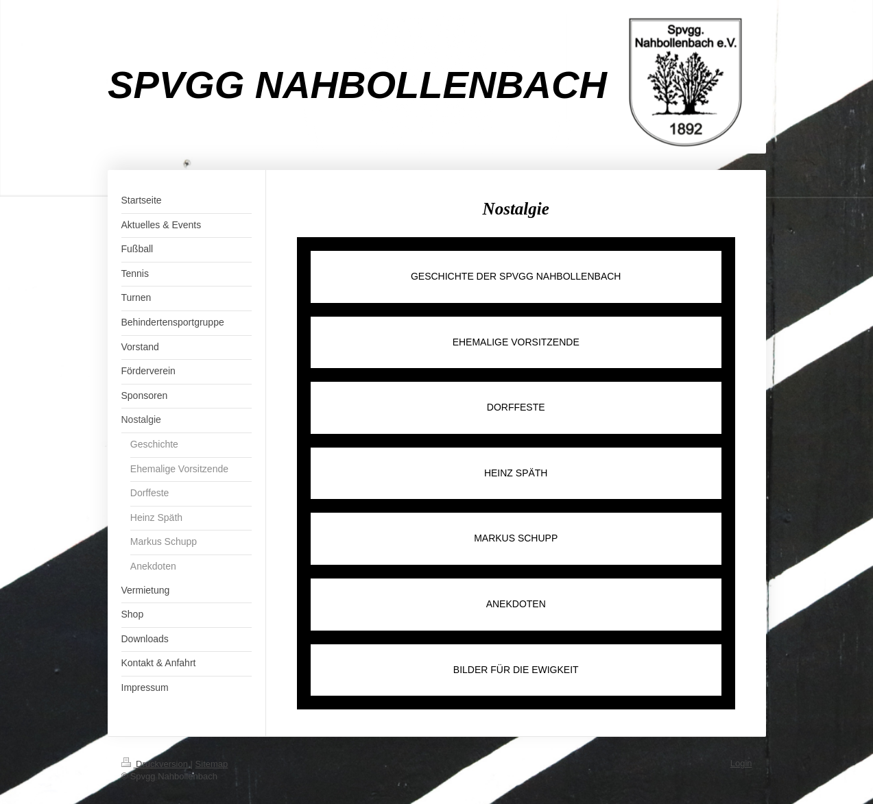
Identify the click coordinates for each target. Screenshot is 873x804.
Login (741, 763)
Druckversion (156, 764)
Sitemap (211, 764)
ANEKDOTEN (516, 603)
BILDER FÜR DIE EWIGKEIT (516, 669)
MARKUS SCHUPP (516, 538)
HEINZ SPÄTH (516, 472)
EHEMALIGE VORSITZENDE (516, 342)
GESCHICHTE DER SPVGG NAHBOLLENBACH (516, 276)
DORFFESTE (516, 407)
